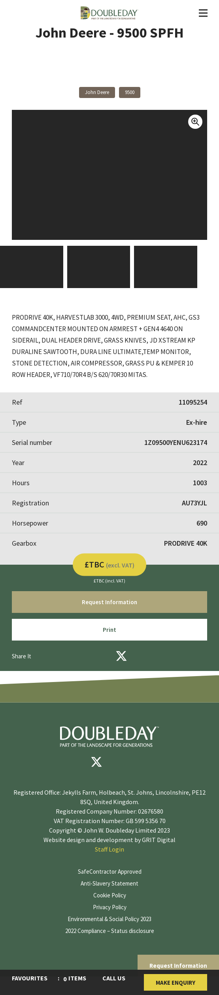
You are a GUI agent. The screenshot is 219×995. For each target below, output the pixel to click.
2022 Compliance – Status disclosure (109, 931)
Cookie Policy (109, 895)
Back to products (109, 70)
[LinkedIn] (142, 656)
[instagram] (144, 762)
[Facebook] (100, 656)
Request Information (178, 965)
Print (109, 629)
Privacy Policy (109, 907)
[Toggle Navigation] (203, 13)
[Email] (78, 656)
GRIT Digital (159, 840)
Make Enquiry (175, 982)
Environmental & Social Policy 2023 (109, 919)
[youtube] (120, 762)
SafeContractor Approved (110, 871)
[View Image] (31, 267)
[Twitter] (121, 656)
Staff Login (109, 849)
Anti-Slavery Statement (109, 883)
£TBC (109, 563)
